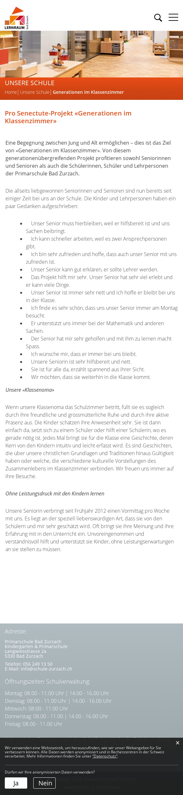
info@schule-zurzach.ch (46, 669)
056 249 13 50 (37, 664)
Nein (45, 783)
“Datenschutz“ (104, 756)
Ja (16, 783)
